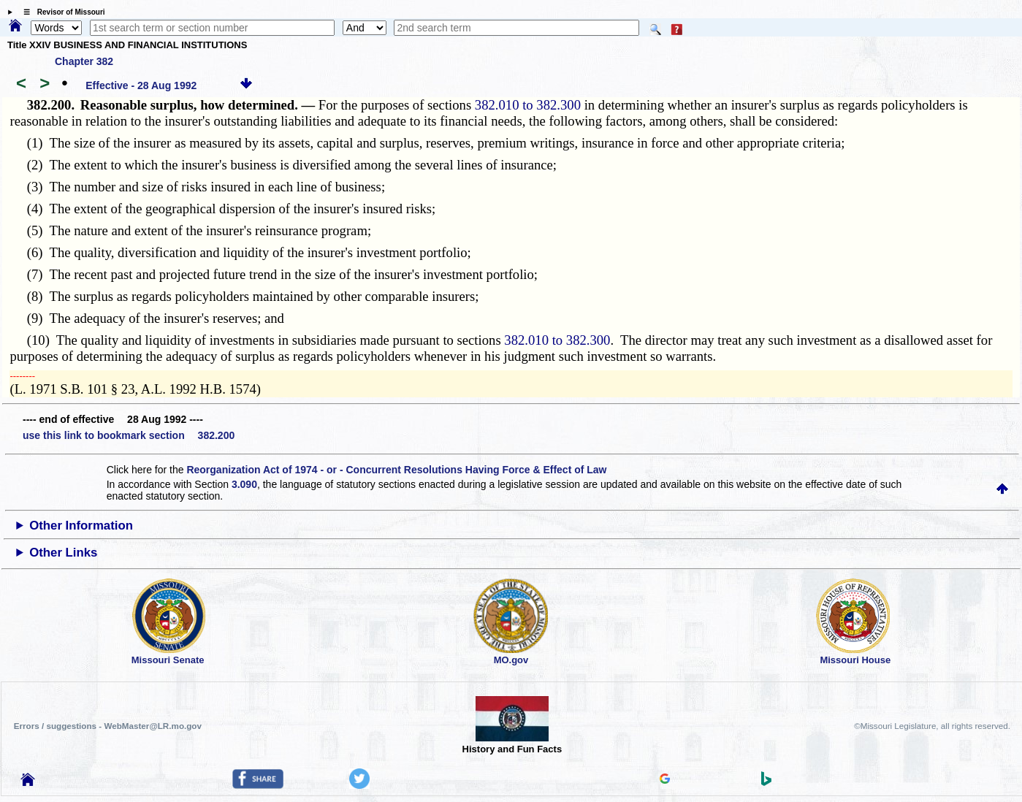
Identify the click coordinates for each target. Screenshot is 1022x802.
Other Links (63, 553)
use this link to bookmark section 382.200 (128, 435)
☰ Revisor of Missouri (60, 12)
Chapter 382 (84, 61)
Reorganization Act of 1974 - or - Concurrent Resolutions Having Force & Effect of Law (396, 470)
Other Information (81, 525)
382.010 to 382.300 (528, 104)
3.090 (244, 484)
